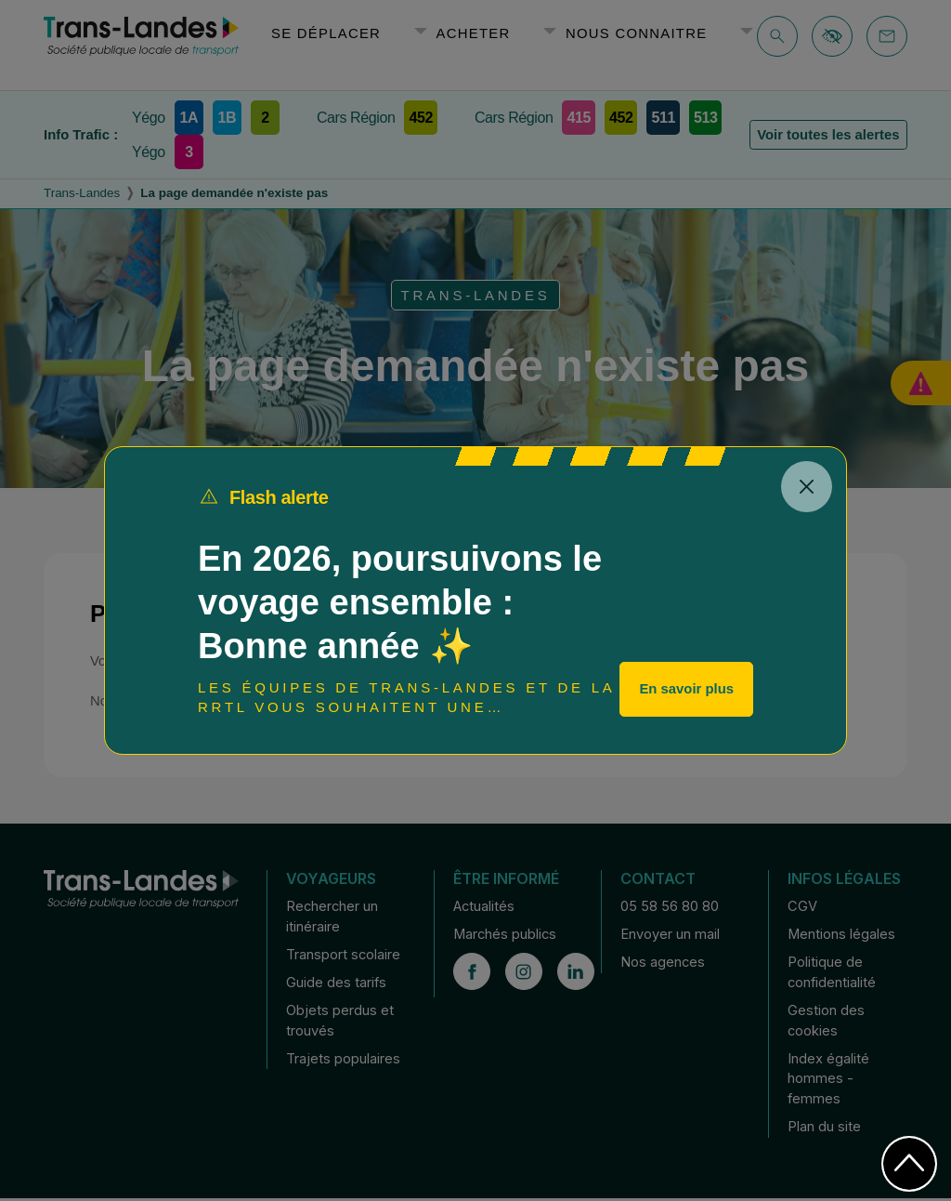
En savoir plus (686, 688)
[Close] (806, 486)
